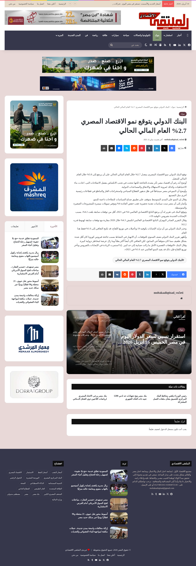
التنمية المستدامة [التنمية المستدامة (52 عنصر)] (55, 483)
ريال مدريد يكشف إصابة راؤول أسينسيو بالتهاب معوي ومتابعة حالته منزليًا (24, 256)
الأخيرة (53, 226)
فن (86, 35)
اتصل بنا (40, 4)
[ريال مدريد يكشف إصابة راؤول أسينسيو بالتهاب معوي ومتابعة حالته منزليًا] (50, 257)
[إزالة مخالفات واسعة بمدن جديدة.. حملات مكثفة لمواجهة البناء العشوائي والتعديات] (50, 300)
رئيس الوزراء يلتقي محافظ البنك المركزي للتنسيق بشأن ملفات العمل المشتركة (170, 399)
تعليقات (15, 226)
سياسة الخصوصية (26, 4)
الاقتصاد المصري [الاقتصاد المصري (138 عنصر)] (15, 472)
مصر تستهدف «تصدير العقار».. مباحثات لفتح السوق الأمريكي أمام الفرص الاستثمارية (25, 270)
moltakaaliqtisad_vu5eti (174, 139)
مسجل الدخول (167, 429)
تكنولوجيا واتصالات (142, 35)
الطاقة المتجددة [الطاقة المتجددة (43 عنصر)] (55, 489)
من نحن (12, 4)
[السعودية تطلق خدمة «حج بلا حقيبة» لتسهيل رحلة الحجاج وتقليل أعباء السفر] (50, 243)
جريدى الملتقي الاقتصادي (76, 550)
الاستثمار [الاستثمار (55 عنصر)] (29, 472)
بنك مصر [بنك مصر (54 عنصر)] (36, 494)
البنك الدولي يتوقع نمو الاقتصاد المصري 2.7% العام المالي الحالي (149, 260)
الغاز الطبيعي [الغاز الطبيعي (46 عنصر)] (39, 489)
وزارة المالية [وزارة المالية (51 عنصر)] (57, 499)
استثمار (168, 35)
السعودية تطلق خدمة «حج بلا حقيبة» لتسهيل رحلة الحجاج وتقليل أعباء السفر (25, 241)
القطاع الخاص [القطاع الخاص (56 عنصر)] (24, 489)
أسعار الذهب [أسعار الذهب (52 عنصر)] (57, 472)
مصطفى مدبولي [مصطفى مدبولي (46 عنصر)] (13, 494)
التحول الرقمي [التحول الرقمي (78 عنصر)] (16, 478)
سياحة (126, 35)
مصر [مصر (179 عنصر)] (26, 494)
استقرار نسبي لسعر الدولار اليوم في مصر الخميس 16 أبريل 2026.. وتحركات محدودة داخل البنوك (152, 339)
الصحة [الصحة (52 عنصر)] (23, 483)
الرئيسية (62, 4)
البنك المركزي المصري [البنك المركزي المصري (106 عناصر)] (53, 478)
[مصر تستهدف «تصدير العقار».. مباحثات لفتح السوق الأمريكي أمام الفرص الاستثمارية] (50, 271)
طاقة (104, 35)
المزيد (60, 35)
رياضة (95, 35)
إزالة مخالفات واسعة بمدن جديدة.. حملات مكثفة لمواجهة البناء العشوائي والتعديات (25, 298)
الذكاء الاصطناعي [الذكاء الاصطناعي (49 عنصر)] (37, 483)
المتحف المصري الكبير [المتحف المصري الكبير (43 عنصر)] (53, 494)
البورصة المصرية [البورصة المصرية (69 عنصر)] (32, 478)
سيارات (115, 35)
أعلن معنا (51, 4)
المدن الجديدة (74, 35)
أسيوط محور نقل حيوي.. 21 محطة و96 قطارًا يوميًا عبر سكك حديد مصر (26, 284)
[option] (129, 342)
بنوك (157, 35)
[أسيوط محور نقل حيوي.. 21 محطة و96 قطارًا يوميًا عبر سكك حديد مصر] (50, 285)
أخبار (179, 35)
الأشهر (34, 226)
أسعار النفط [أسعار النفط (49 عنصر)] (42, 472)
